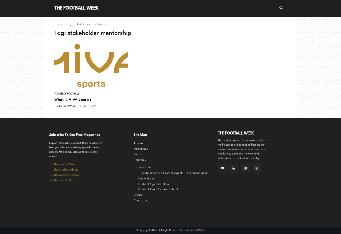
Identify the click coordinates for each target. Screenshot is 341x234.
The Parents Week (65, 180)
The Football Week (64, 106)
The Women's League (67, 175)
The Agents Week (64, 164)
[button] (281, 8)
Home (58, 24)
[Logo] (76, 8)
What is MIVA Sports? (73, 100)
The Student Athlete (66, 169)
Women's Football (66, 94)
